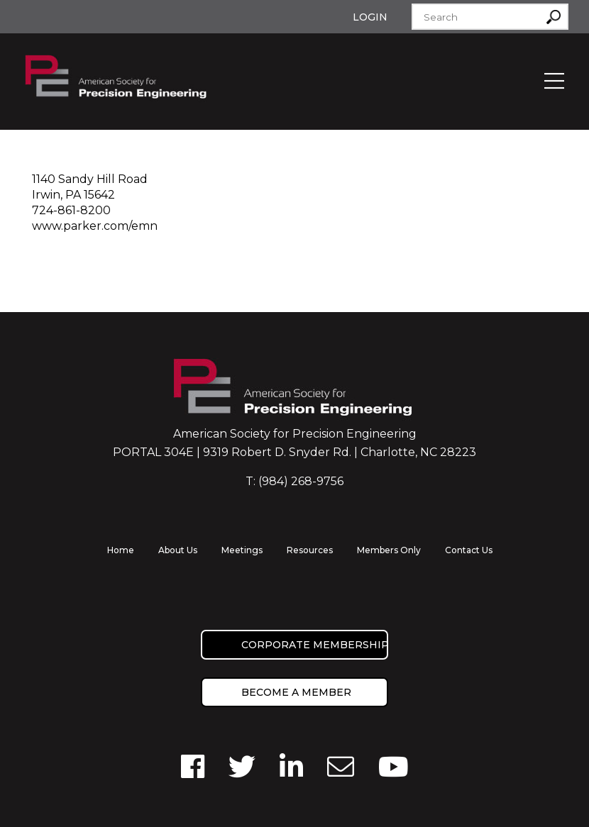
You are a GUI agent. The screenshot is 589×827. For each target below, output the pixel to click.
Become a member (296, 692)
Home (120, 550)
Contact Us (468, 550)
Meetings (242, 550)
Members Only (389, 550)
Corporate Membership (314, 644)
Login (370, 17)
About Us (177, 550)
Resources (310, 550)
